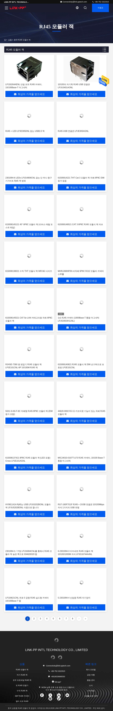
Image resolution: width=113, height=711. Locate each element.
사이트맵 (90, 691)
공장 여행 (91, 675)
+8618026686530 (56, 676)
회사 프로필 (91, 670)
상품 (10, 40)
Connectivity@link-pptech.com (73, 2)
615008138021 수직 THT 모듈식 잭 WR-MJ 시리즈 (28, 271)
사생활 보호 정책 (91, 696)
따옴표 (100, 8)
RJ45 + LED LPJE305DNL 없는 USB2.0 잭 (25, 131)
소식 (91, 685)
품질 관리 (91, 680)
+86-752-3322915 (100, 2)
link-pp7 (56, 682)
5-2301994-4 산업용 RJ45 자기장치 (74, 598)
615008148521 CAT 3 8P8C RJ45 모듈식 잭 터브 (80, 224)
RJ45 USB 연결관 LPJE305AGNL (73, 131)
